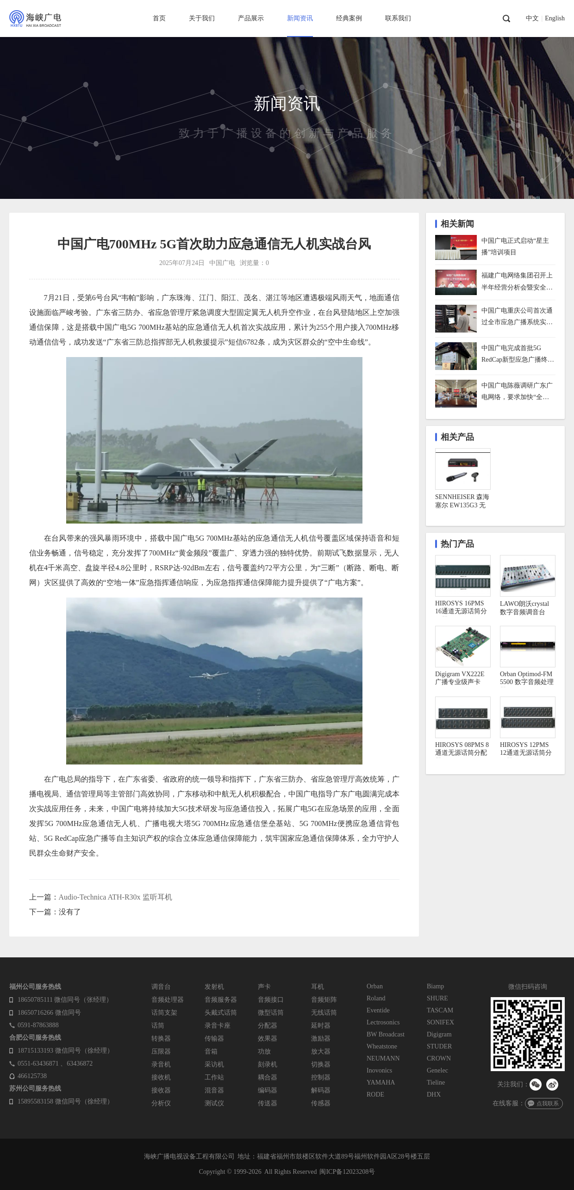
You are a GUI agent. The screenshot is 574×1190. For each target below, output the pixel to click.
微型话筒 (271, 1012)
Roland (376, 998)
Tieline (436, 1082)
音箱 (211, 1051)
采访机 (214, 1064)
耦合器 (267, 1077)
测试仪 (214, 1103)
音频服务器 (221, 999)
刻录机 (267, 1064)
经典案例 (349, 18)
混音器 (214, 1090)
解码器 (321, 1090)
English (555, 18)
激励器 (321, 1038)
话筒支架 (164, 1012)
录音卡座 (218, 1025)
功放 (264, 1051)
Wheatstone (382, 1046)
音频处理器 (167, 999)
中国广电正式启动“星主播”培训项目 (515, 246)
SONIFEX (440, 1022)
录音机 (161, 1064)
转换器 (161, 1038)
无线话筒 (324, 1012)
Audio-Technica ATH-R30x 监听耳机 (115, 897)
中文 (532, 18)
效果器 (267, 1038)
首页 (159, 18)
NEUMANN (383, 1058)
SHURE (437, 998)
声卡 (264, 986)
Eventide (378, 1010)
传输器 (214, 1038)
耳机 (317, 986)
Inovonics (379, 1070)
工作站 (214, 1077)
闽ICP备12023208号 (347, 1171)
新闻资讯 (300, 18)
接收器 (161, 1090)
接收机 (161, 1077)
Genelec (437, 1070)
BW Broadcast (386, 1034)
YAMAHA (381, 1082)
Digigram (439, 1034)
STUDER (439, 1046)
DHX (434, 1094)
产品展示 (251, 18)
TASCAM (440, 1010)
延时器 (321, 1025)
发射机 (214, 986)
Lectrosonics (383, 1022)
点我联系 (548, 1103)
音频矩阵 (324, 999)
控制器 (321, 1077)
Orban (375, 986)
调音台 (161, 986)
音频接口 (271, 999)
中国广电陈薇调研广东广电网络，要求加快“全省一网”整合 (517, 392)
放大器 (321, 1051)
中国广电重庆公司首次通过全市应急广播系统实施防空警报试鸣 (517, 317)
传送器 (267, 1103)
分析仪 (161, 1103)
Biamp (435, 986)
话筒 (157, 1025)
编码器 (267, 1090)
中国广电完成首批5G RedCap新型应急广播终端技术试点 (517, 355)
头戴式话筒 (221, 1012)
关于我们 (202, 18)
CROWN (439, 1058)
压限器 (161, 1051)
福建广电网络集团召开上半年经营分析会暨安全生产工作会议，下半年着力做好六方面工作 (517, 282)
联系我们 (398, 18)
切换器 (321, 1064)
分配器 (267, 1025)
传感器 (321, 1103)
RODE (375, 1094)
